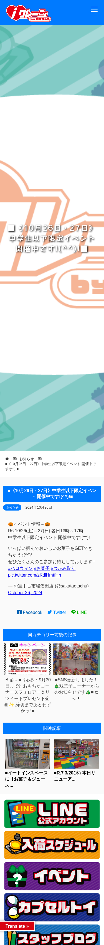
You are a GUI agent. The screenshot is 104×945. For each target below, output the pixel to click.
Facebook (29, 612)
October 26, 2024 (25, 592)
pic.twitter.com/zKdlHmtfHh (34, 575)
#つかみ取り (63, 568)
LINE (79, 612)
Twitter (56, 612)
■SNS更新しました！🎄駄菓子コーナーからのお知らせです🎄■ (76, 686)
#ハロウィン (20, 568)
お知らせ (12, 507)
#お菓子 (42, 568)
